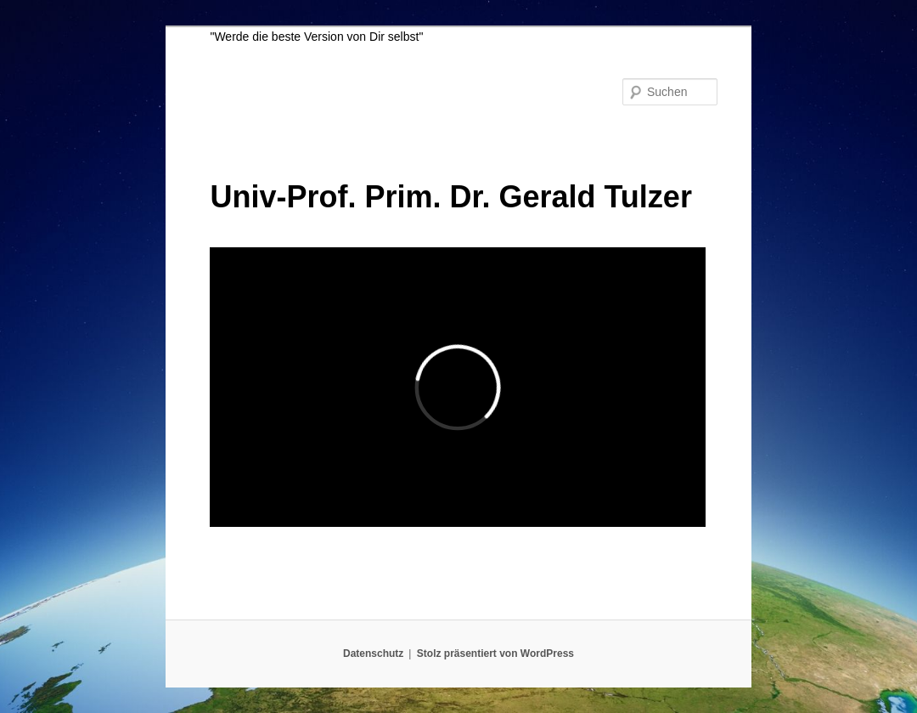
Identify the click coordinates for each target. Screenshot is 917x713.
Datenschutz (373, 653)
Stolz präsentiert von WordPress (495, 653)
